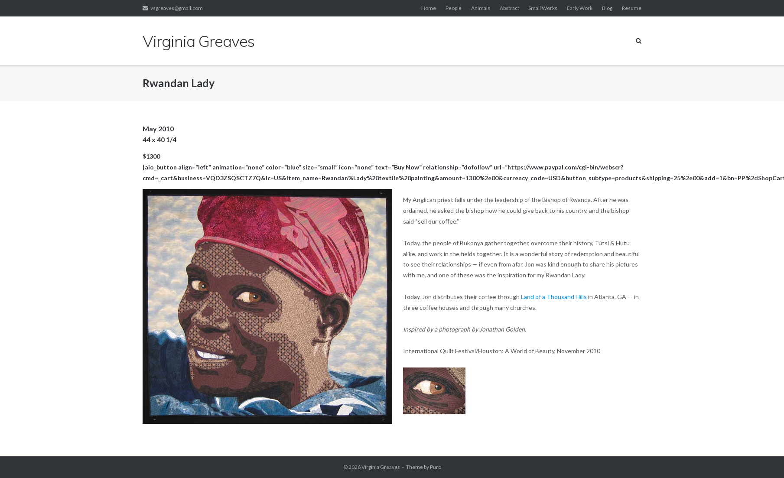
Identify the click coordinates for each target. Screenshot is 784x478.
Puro (435, 467)
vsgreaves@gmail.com (176, 8)
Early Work (579, 8)
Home (428, 8)
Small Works (542, 8)
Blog (607, 8)
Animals (480, 8)
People (454, 8)
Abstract (509, 8)
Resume (631, 8)
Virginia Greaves (380, 467)
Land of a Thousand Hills (554, 296)
